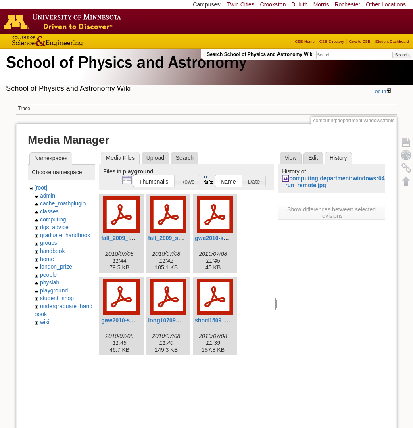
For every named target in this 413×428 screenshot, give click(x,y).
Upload (155, 157)
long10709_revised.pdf (178, 320)
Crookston (273, 4)
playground (54, 290)
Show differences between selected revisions (331, 212)
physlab (49, 282)
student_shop (57, 298)
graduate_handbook (65, 235)
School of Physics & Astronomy (125, 72)
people (48, 274)
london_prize (56, 266)
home (47, 259)
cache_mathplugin (63, 203)
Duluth (299, 4)
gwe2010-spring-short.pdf (135, 320)
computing (53, 219)
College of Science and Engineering (72, 41)
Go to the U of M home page (64, 21)
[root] (40, 187)
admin (47, 195)
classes (49, 211)
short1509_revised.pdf (225, 320)
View (291, 157)
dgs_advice (54, 227)
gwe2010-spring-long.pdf (228, 238)
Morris (321, 4)
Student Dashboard (392, 41)
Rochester (347, 4)
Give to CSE (359, 41)
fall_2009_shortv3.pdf (177, 238)
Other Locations (386, 4)
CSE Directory (331, 41)
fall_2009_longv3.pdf (129, 238)
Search (401, 54)
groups (48, 243)
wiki (44, 322)
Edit (313, 157)
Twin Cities (240, 4)
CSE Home (304, 41)
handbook (52, 251)
